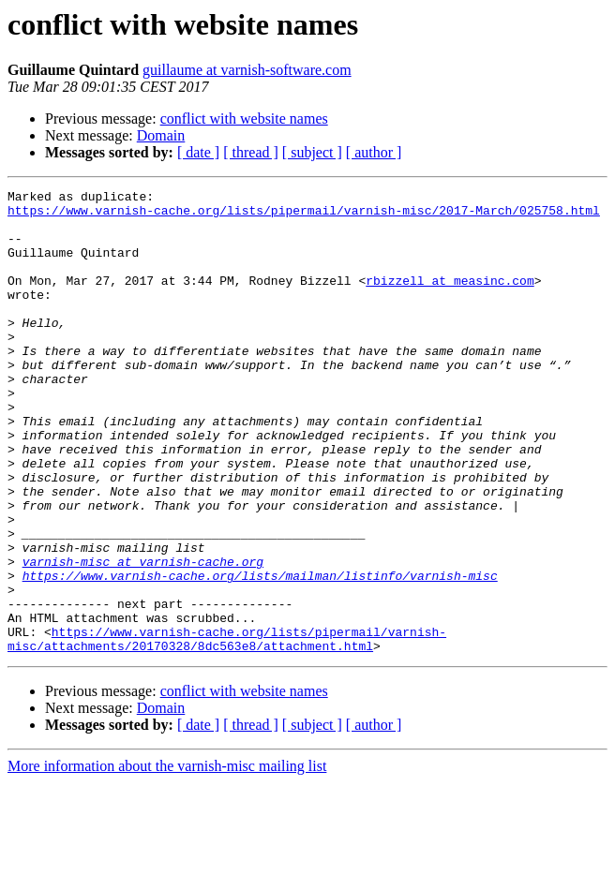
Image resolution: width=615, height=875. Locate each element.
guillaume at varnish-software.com (247, 70)
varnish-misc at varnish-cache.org (142, 637)
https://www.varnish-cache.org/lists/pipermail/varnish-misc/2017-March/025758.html (304, 215)
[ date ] (198, 152)
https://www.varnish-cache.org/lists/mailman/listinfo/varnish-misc (260, 653)
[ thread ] (250, 152)
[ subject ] (312, 152)
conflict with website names (244, 118)
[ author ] (374, 152)
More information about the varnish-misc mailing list (167, 859)
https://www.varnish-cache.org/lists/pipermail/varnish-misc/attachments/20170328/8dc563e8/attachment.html (227, 730)
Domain (161, 135)
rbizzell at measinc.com (449, 299)
